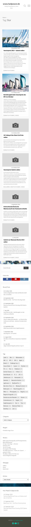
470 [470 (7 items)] (11, 360)
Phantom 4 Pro (6, 445)
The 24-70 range (7, 447)
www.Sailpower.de (17, 520)
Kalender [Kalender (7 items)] (6, 380)
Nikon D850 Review (7, 442)
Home (4, 17)
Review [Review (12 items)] (24, 397)
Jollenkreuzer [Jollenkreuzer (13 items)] (8, 377)
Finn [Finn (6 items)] (11, 369)
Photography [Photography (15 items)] (14, 391)
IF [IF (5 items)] (15, 374)
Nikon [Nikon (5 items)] (5, 391)
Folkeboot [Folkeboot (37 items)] (18, 369)
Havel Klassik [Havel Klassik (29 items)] (8, 374)
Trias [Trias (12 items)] (23, 403)
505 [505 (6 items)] (16, 360)
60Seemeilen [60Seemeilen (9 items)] (20, 357)
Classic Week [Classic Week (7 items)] (7, 366)
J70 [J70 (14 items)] (20, 374)
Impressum (5, 469)
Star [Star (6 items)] (17, 403)
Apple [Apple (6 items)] (21, 360)
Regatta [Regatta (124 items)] (24, 391)
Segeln (17, 115)
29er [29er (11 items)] (12, 357)
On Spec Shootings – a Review (10, 444)
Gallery (4, 465)
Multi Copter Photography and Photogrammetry (14, 440)
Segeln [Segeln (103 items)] (19, 400)
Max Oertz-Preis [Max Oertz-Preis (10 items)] (8, 386)
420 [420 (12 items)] (5, 360)
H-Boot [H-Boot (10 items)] (19, 372)
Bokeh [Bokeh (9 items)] (6, 363)
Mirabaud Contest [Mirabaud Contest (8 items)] (21, 386)
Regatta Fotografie (9, 70)
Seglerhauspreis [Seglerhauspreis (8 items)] (8, 403)
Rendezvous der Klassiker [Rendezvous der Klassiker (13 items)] (11, 397)
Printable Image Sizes (8, 430)
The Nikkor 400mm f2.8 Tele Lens (11, 454)
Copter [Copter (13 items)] (16, 366)
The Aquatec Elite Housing (9, 449)
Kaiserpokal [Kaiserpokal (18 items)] (18, 377)
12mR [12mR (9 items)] (5, 357)
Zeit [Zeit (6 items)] (14, 409)
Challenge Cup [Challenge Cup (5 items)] (14, 363)
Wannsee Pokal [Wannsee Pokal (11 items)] (17, 406)
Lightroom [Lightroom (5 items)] (7, 383)
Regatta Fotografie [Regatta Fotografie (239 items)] (10, 394)
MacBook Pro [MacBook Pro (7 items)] (16, 383)
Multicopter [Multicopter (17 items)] (7, 389)
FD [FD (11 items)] (5, 369)
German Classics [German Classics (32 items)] (8, 372)
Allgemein (7, 186)
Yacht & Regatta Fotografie (9, 455)
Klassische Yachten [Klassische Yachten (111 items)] (17, 380)
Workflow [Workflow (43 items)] (7, 409)
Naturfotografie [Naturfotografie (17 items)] (18, 389)
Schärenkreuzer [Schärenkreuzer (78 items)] (8, 400)
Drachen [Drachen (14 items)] (24, 366)
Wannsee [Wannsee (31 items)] (7, 406)
